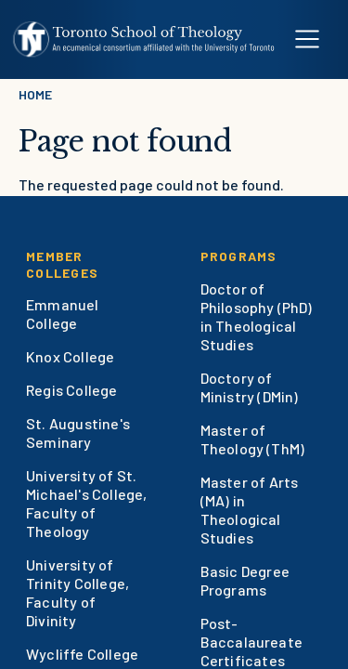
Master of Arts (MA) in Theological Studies (249, 509)
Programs (238, 256)
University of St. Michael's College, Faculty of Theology (87, 503)
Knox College (70, 356)
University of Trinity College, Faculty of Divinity (77, 592)
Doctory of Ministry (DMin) (249, 387)
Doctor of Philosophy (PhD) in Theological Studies (256, 316)
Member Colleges (62, 264)
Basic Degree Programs (245, 580)
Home (35, 94)
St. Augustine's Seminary (78, 432)
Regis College (72, 390)
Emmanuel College (62, 313)
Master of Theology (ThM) (252, 439)
